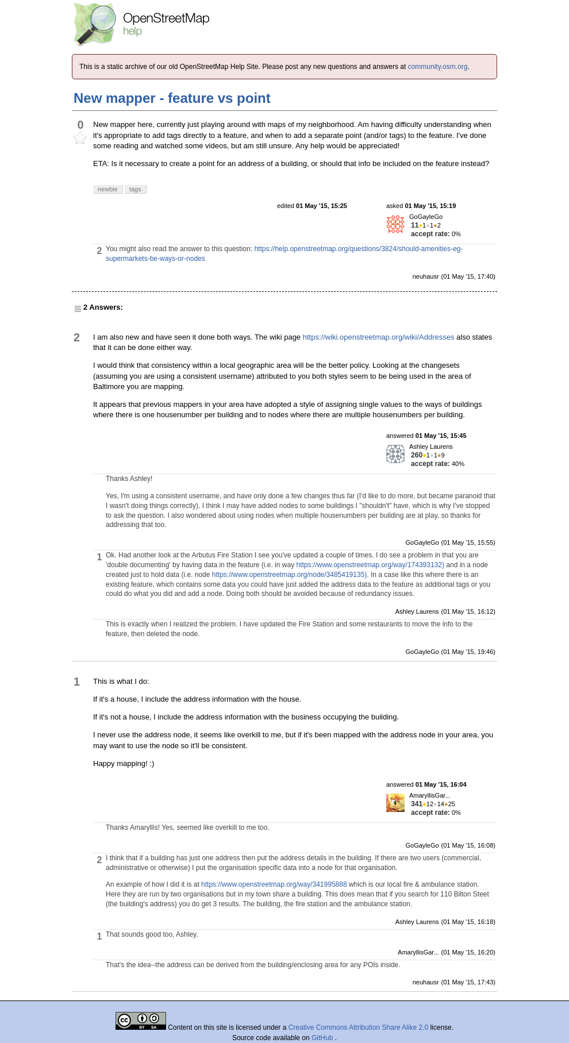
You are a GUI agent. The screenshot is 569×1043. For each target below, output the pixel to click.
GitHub (323, 1038)
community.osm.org (438, 67)
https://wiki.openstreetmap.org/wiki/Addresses (379, 337)
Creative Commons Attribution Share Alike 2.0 (358, 1027)
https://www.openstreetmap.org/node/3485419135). (290, 575)
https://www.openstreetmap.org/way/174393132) (370, 565)
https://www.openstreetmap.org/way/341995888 (274, 884)
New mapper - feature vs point (172, 98)
